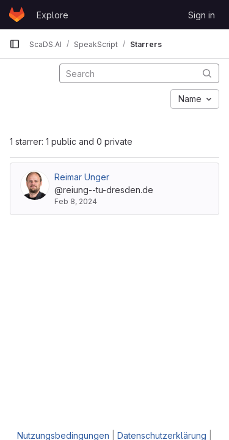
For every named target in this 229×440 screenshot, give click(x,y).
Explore (52, 15)
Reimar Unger (81, 177)
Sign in (201, 15)
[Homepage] (17, 14)
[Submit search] (207, 73)
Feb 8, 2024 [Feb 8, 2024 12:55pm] (75, 201)
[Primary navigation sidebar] (14, 44)
